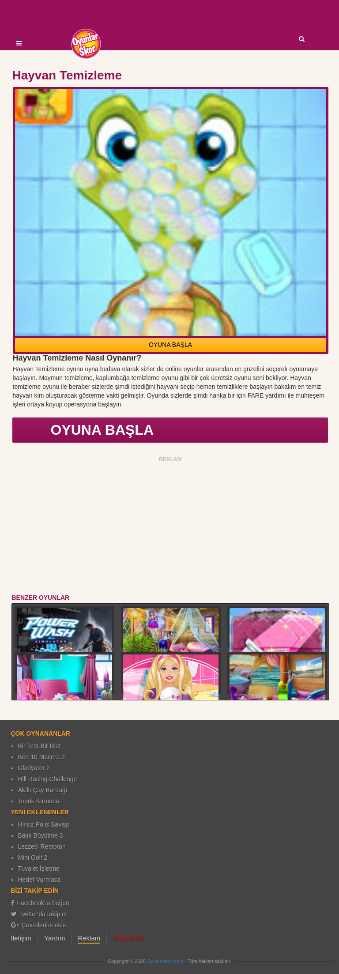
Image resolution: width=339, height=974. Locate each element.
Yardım (54, 938)
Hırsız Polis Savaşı (44, 824)
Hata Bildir (128, 938)
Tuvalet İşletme (39, 868)
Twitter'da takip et (39, 914)
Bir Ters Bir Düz (39, 745)
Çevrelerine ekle (38, 925)
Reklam (89, 938)
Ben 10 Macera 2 (41, 756)
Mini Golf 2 (33, 857)
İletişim (21, 938)
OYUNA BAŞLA (170, 344)
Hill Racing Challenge (47, 778)
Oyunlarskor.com (165, 961)
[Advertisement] (170, 527)
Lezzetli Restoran (42, 846)
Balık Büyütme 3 (40, 835)
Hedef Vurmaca (39, 879)
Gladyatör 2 (34, 767)
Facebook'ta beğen (40, 902)
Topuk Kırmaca (38, 801)
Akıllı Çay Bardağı (43, 789)
